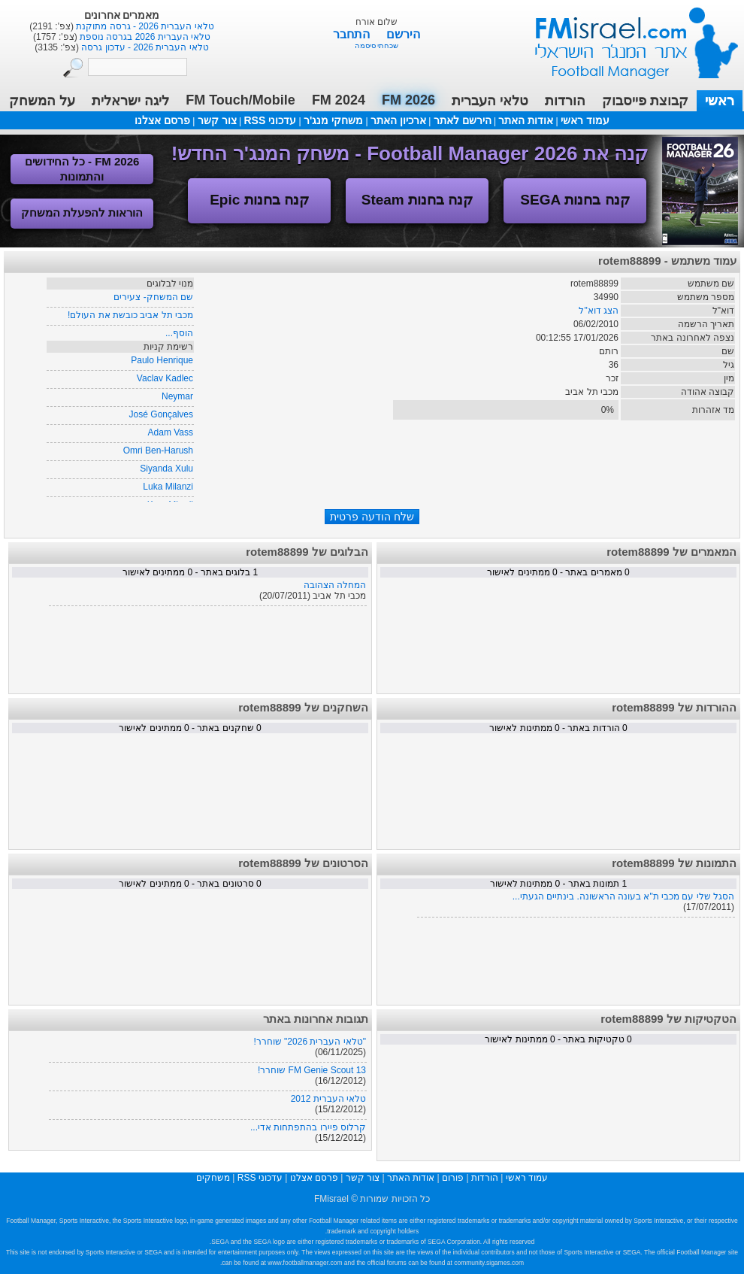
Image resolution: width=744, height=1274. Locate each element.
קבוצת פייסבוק (645, 100)
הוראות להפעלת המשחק (82, 212)
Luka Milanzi (168, 486)
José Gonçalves (161, 414)
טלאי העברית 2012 (328, 1099)
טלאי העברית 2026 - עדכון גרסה (144, 47)
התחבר (353, 34)
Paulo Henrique (162, 360)
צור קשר (217, 120)
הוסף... (179, 333)
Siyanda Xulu (166, 468)
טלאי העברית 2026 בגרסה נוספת (143, 37)
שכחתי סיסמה (377, 45)
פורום (453, 1177)
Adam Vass (170, 432)
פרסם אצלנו (162, 120)
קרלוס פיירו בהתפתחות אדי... (308, 1127)
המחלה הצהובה (335, 585)
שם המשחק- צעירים (153, 297)
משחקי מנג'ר (333, 120)
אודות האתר (525, 120)
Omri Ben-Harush (158, 450)
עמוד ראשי (627, 37)
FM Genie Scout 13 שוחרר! (312, 1070)
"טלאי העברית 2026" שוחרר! (309, 1041)
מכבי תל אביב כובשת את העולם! (130, 315)
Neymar (177, 396)
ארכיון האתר (398, 120)
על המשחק (42, 100)
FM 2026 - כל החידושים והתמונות (82, 169)
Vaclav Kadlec (165, 378)
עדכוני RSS (269, 120)
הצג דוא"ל (598, 310)
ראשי (719, 100)
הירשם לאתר (462, 120)
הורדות (565, 100)
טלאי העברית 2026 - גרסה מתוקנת (144, 26)
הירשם (403, 34)
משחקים (213, 1177)
